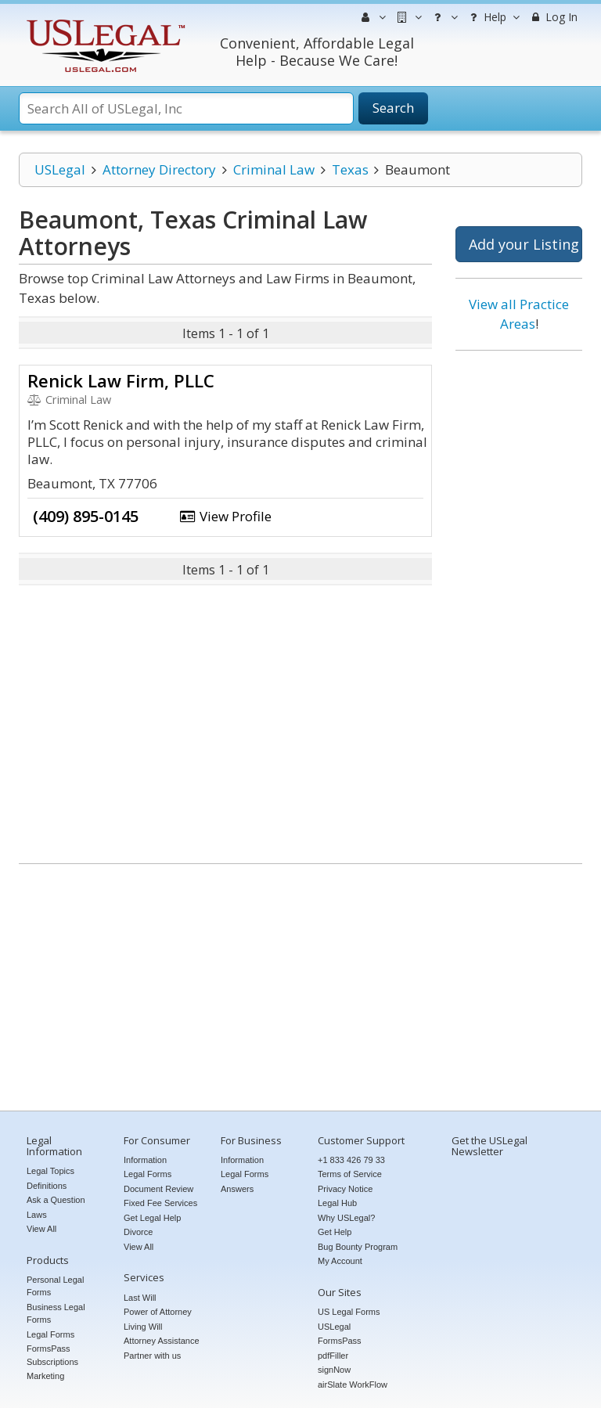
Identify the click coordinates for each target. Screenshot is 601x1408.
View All (41, 1228)
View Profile (225, 516)
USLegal (59, 169)
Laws (37, 1214)
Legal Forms (50, 1334)
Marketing (45, 1376)
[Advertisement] (518, 601)
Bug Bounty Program (358, 1246)
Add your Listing (524, 244)
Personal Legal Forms (55, 1286)
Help (492, 17)
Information (145, 1160)
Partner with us (152, 1355)
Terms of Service (350, 1174)
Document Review (158, 1189)
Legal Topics (50, 1171)
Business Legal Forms (56, 1313)
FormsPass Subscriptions (52, 1355)
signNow (334, 1369)
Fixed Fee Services (160, 1203)
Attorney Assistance (162, 1340)
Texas (350, 169)
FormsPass (340, 1340)
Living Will (143, 1326)
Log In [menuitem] (553, 16)
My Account (340, 1261)
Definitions (47, 1185)
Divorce (138, 1232)
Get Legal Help (152, 1218)
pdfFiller (333, 1355)
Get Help (334, 1232)
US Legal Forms (349, 1311)
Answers (237, 1189)
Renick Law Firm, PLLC (120, 380)
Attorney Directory (159, 169)
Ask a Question (56, 1200)
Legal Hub (337, 1203)
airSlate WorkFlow (352, 1384)
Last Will (140, 1297)
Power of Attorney (158, 1311)
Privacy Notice (345, 1189)
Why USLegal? (346, 1218)
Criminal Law (274, 169)
